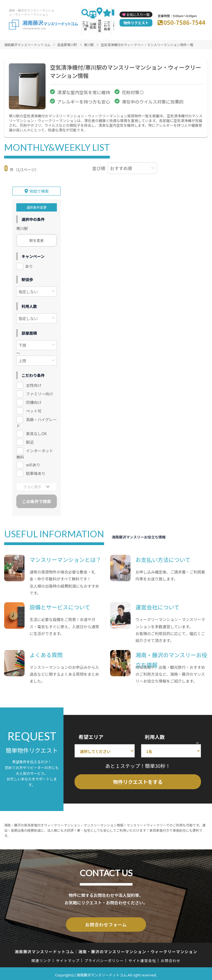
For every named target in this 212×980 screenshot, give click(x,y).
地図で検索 (39, 190)
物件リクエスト (136, 22)
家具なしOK (36, 432)
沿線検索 (93, 26)
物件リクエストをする (138, 780)
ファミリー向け (39, 392)
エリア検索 (85, 25)
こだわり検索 (107, 25)
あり (29, 265)
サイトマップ (68, 958)
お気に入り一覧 (138, 14)
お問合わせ (171, 958)
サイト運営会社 (142, 958)
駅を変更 (37, 239)
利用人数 (155, 735)
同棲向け (33, 401)
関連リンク (41, 958)
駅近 (30, 440)
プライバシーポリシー (104, 958)
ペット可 (33, 409)
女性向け (33, 384)
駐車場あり (35, 472)
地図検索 (99, 25)
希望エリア (90, 735)
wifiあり (33, 463)
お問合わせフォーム (106, 922)
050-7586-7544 (184, 22)
